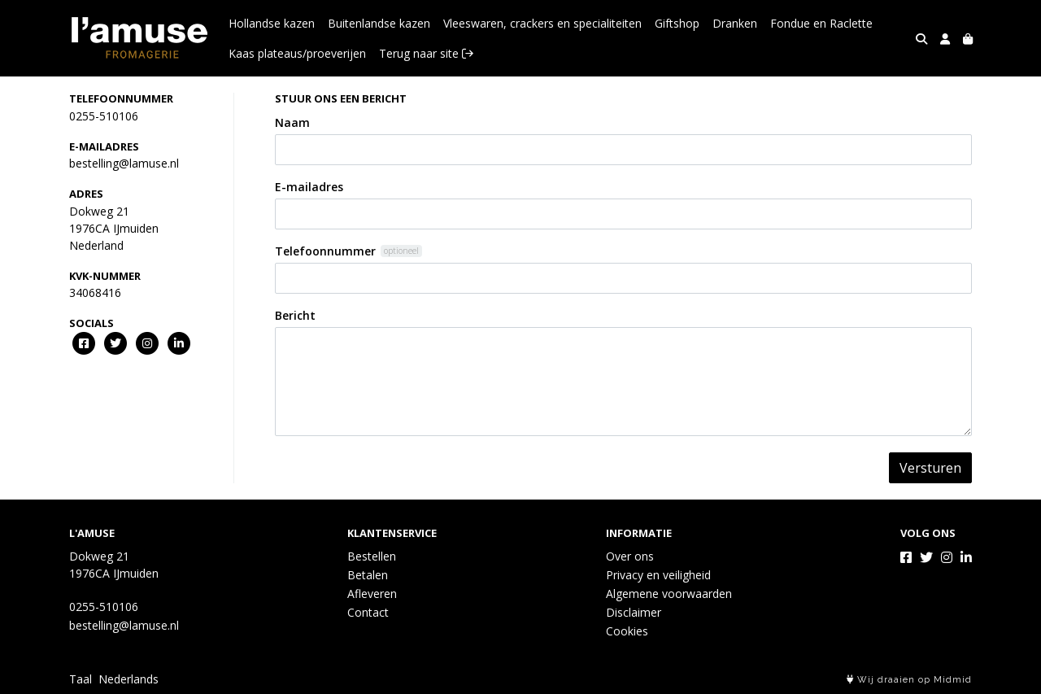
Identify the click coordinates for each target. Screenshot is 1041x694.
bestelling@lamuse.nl (124, 163)
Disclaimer (633, 612)
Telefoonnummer (325, 251)
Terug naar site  (426, 53)
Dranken (734, 23)
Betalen (367, 575)
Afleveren (372, 593)
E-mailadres (309, 186)
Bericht (295, 315)
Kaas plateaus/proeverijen (297, 53)
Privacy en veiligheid (658, 575)
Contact (368, 612)
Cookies (627, 631)
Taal (80, 679)
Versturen (930, 468)
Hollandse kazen (272, 23)
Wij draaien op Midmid (909, 679)
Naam (292, 122)
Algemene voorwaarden (669, 593)
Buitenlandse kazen (379, 23)
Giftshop (677, 23)
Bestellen (371, 556)
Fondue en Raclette (821, 23)
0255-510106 (103, 116)
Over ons (630, 556)
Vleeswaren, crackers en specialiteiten (542, 23)
